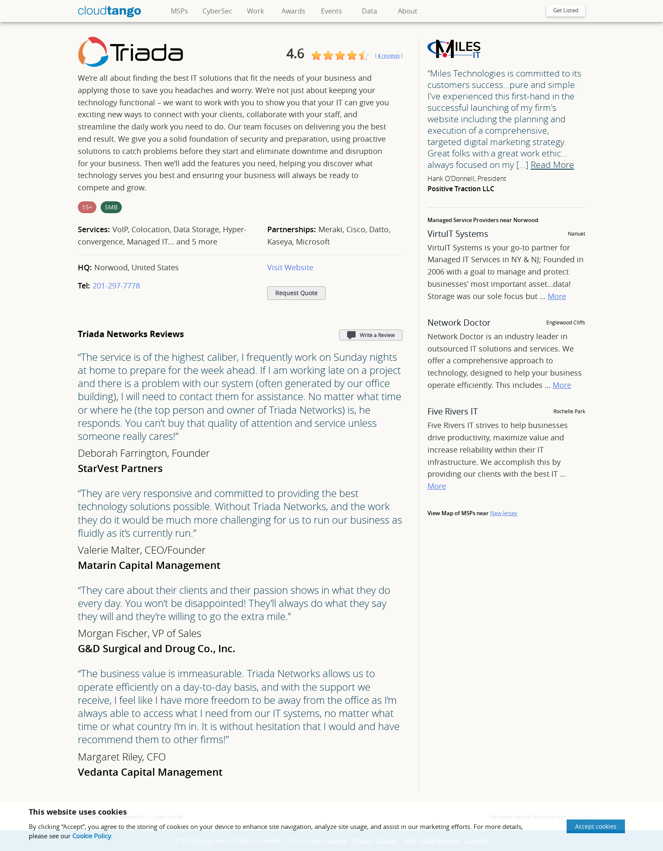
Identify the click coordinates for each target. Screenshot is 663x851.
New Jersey (504, 513)
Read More (552, 164)
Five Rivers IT (452, 411)
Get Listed (565, 10)
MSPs (179, 11)
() (389, 56)
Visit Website (290, 267)
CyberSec (217, 11)
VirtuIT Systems (457, 233)
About (407, 11)
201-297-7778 (116, 285)
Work (255, 11)
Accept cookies (595, 826)
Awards (293, 11)
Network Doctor (458, 322)
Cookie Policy (91, 836)
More (557, 296)
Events (331, 11)
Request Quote (296, 293)
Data (369, 11)
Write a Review (377, 335)
